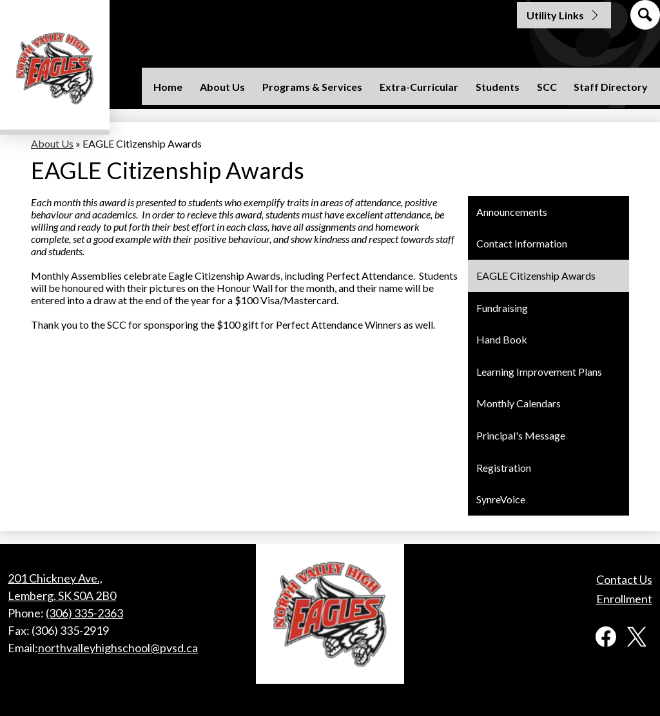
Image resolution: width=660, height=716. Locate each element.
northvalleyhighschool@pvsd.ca (118, 648)
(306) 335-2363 (84, 613)
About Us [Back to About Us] (52, 143)
